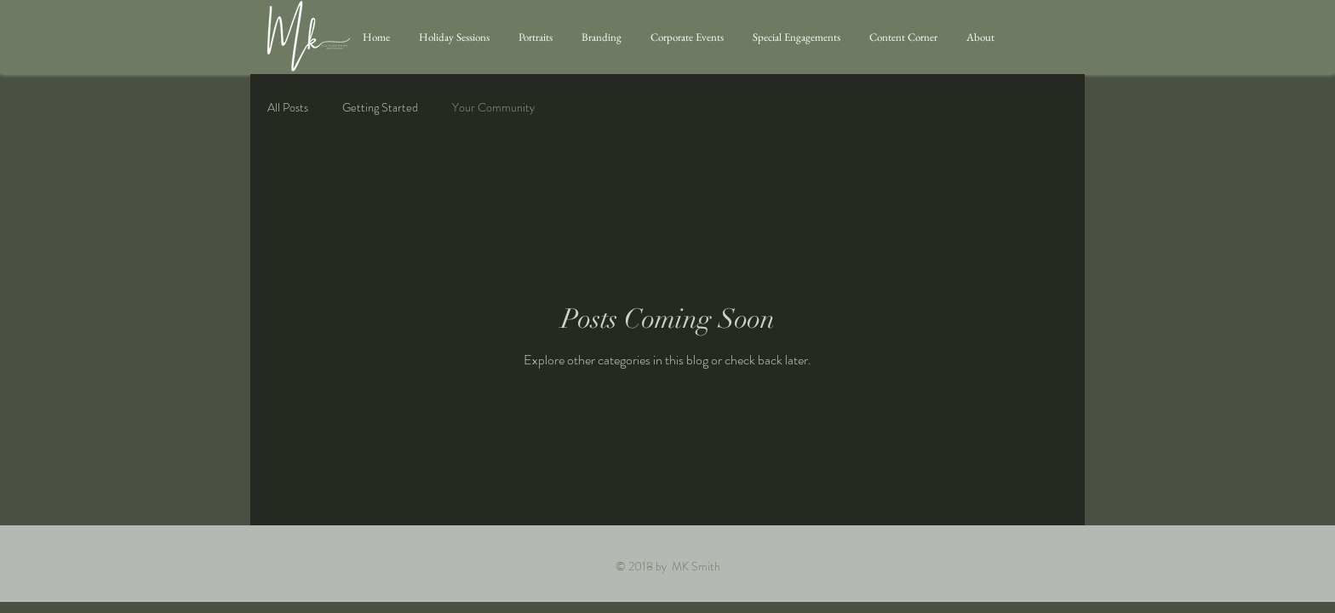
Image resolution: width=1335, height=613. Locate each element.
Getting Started (380, 108)
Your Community (493, 108)
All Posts (287, 108)
